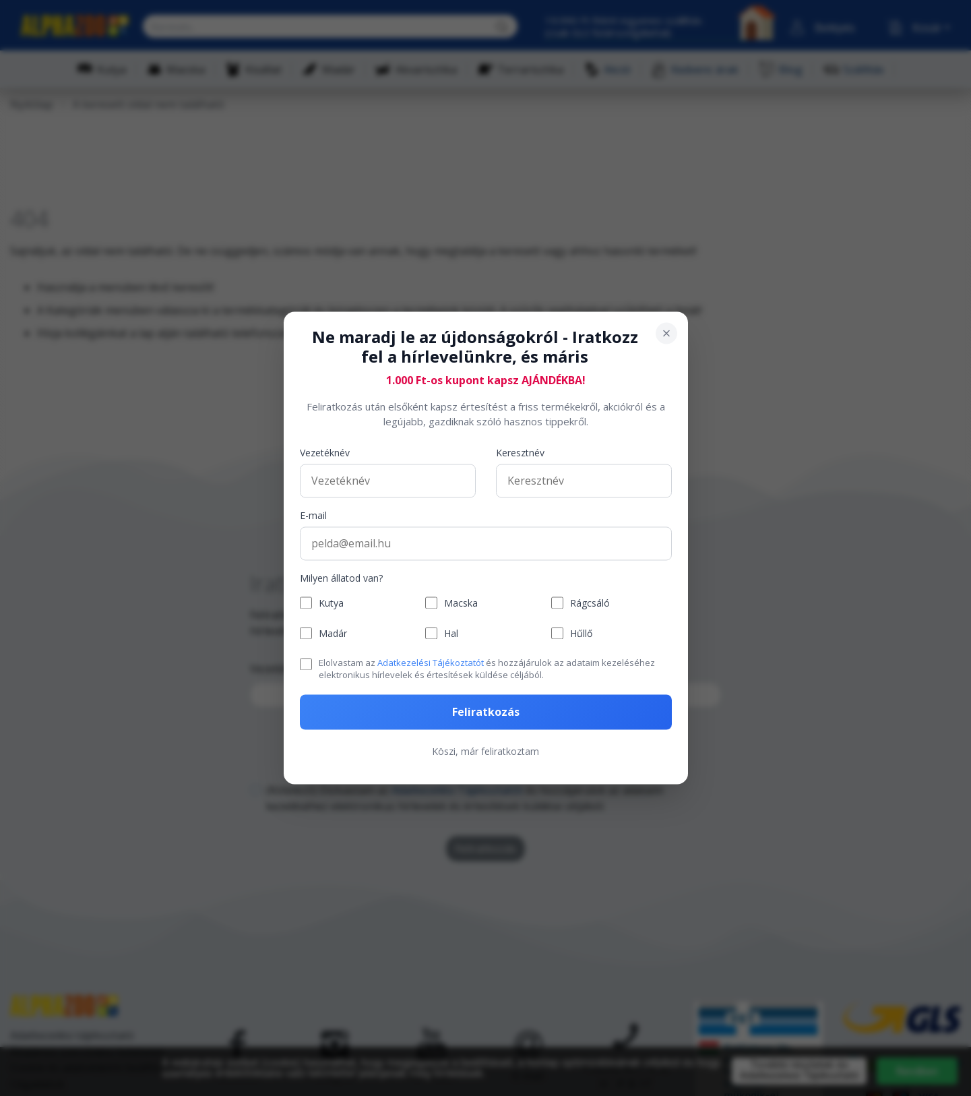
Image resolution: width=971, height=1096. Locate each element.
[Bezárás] (666, 333)
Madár (333, 633)
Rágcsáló (590, 603)
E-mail (313, 515)
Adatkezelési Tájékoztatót (430, 663)
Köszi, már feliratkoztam (485, 751)
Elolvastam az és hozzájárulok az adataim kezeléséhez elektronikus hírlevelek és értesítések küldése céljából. (487, 669)
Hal (451, 633)
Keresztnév (520, 452)
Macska (461, 603)
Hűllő (581, 633)
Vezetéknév (325, 452)
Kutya (331, 603)
